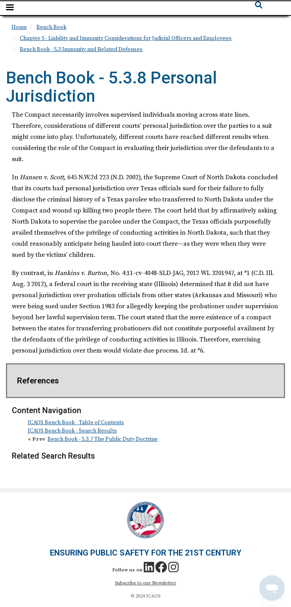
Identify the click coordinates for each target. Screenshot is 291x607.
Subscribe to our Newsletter (145, 583)
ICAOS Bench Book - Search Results (72, 430)
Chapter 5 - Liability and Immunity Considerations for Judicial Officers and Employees (126, 38)
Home (19, 27)
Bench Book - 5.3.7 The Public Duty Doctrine (103, 439)
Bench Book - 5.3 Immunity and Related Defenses (81, 49)
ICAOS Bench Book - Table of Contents (76, 422)
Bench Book (51, 27)
